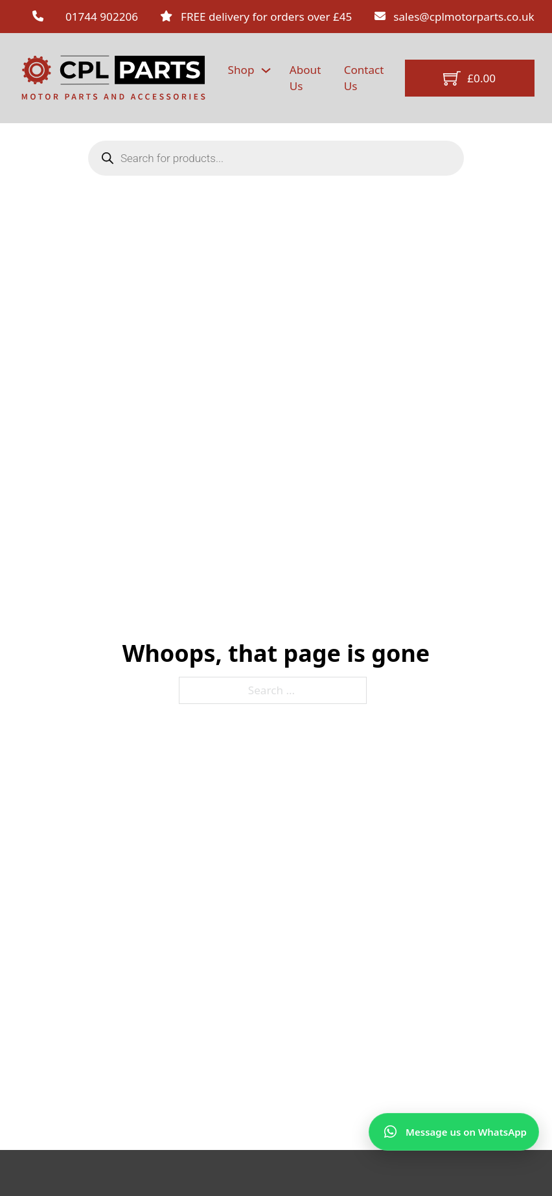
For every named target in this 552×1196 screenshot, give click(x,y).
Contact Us (364, 77)
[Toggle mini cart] (469, 78)
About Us (305, 77)
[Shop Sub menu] (265, 70)
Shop (241, 69)
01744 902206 (101, 16)
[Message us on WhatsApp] (454, 1132)
